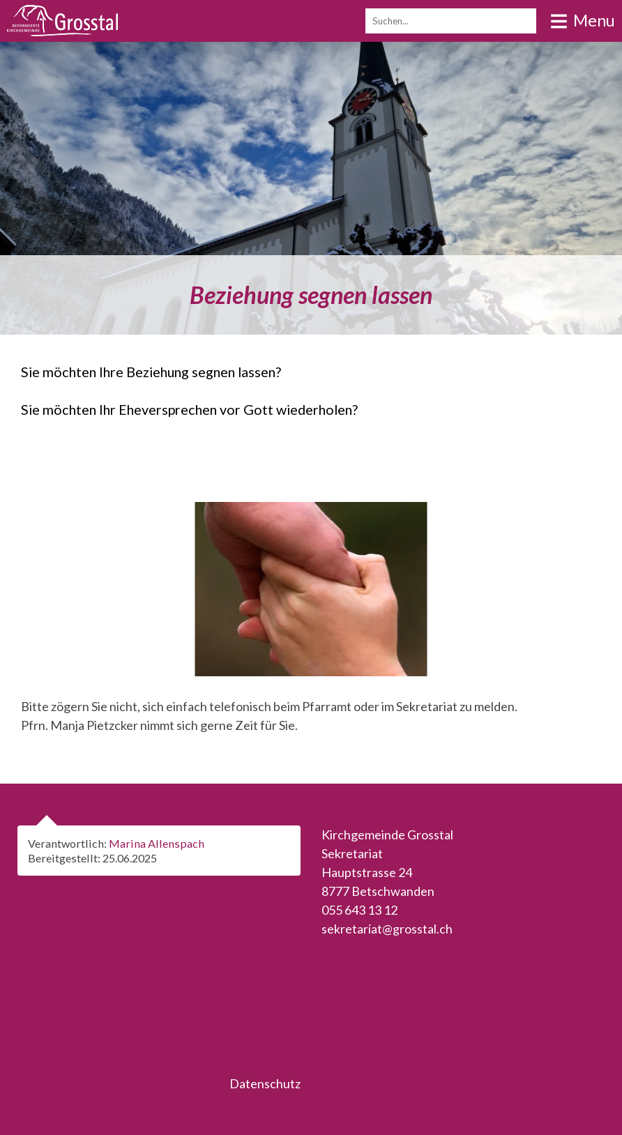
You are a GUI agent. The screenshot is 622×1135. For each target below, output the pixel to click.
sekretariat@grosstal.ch (387, 928)
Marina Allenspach (156, 843)
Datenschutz (265, 1083)
